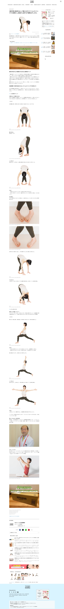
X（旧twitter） (23, 530)
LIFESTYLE (43, 4)
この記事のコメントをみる (13, 532)
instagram (48, 59)
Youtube (53, 59)
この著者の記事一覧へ (20, 525)
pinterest (50, 59)
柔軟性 (10, 516)
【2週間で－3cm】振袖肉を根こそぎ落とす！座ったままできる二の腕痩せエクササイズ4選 (22, 42)
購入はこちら (51, 18)
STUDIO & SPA (54, 4)
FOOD (32, 4)
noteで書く (32, 530)
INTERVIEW (27, 4)
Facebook (20, 530)
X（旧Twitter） (23, 588)
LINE (26, 530)
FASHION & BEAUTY (37, 4)
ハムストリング (14, 516)
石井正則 (18, 516)
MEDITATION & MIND (17, 4)
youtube (29, 588)
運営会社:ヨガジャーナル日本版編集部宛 (48, 26)
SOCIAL (23, 4)
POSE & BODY (10, 4)
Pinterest (29, 530)
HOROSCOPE (48, 4)
